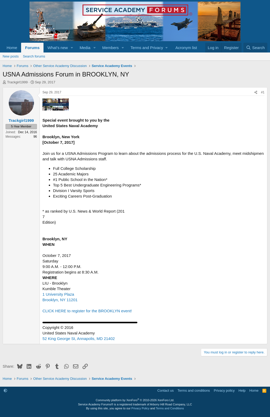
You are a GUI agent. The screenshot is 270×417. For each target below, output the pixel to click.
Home (12, 47)
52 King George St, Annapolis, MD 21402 (78, 338)
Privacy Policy (140, 408)
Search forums (34, 56)
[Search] (255, 47)
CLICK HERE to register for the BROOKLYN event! (87, 311)
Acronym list (186, 47)
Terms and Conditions (170, 408)
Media (85, 47)
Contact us (165, 390)
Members (110, 47)
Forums (32, 47)
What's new (57, 47)
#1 (262, 92)
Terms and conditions (193, 390)
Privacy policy (224, 390)
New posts (11, 56)
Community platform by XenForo (135, 400)
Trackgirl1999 (17, 82)
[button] (72, 47)
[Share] (255, 92)
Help (242, 390)
